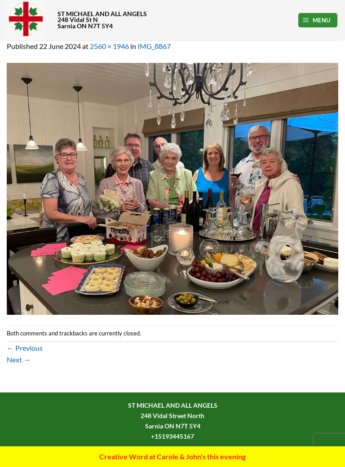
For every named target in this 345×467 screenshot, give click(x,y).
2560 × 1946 (109, 46)
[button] (318, 20)
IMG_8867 (154, 46)
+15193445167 (172, 436)
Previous (25, 348)
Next (19, 359)
